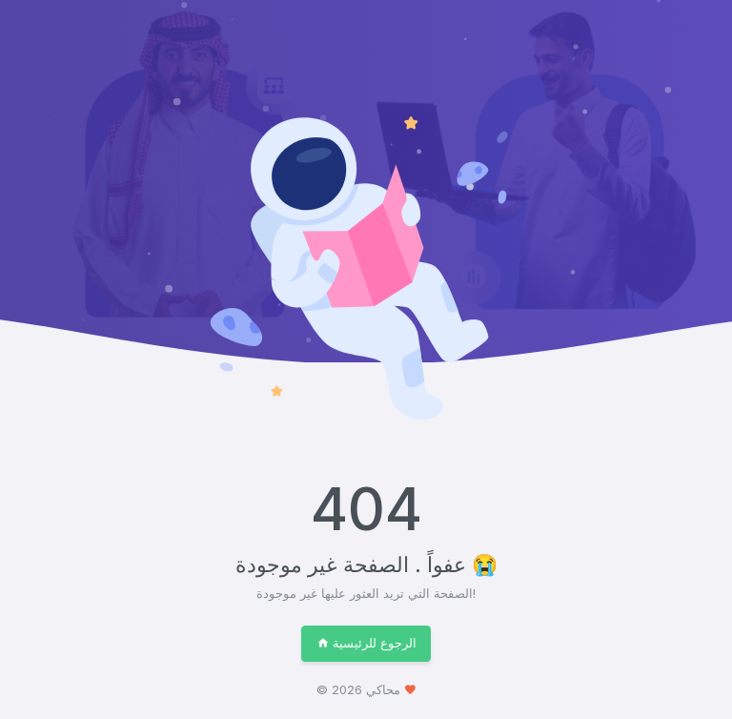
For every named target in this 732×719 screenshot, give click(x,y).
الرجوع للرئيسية (366, 642)
